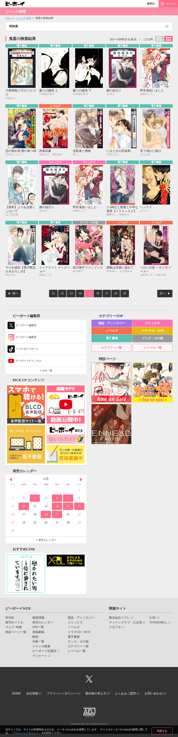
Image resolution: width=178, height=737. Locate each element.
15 (88, 294)
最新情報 (38, 618)
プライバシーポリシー (26, 732)
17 (104, 294)
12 (65, 294)
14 (81, 294)
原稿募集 (38, 632)
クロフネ (115, 627)
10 (23, 506)
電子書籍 (112, 338)
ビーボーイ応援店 (44, 651)
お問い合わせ (87, 697)
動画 (35, 637)
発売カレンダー (47, 540)
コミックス (152, 323)
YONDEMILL (158, 623)
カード (168, 39)
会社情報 (43, 693)
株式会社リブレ (119, 618)
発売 (151, 3)
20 (56, 515)
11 (58, 294)
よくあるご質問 (143, 693)
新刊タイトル (14, 623)
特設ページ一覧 (15, 632)
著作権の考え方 (111, 693)
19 (119, 294)
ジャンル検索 (23, 18)
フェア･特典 (13, 627)
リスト (159, 39)
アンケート (39, 656)
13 (73, 294)
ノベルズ (112, 331)
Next (81, 480)
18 (112, 294)
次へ (163, 294)
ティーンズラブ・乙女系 (125, 623)
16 (96, 294)
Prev (10, 480)
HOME (9, 618)
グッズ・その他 (152, 338)
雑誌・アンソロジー (111, 323)
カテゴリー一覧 (111, 348)
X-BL (152, 618)
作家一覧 (38, 642)
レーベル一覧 (153, 348)
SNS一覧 (47, 371)
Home (8, 18)
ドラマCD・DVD (152, 331)
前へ (15, 294)
